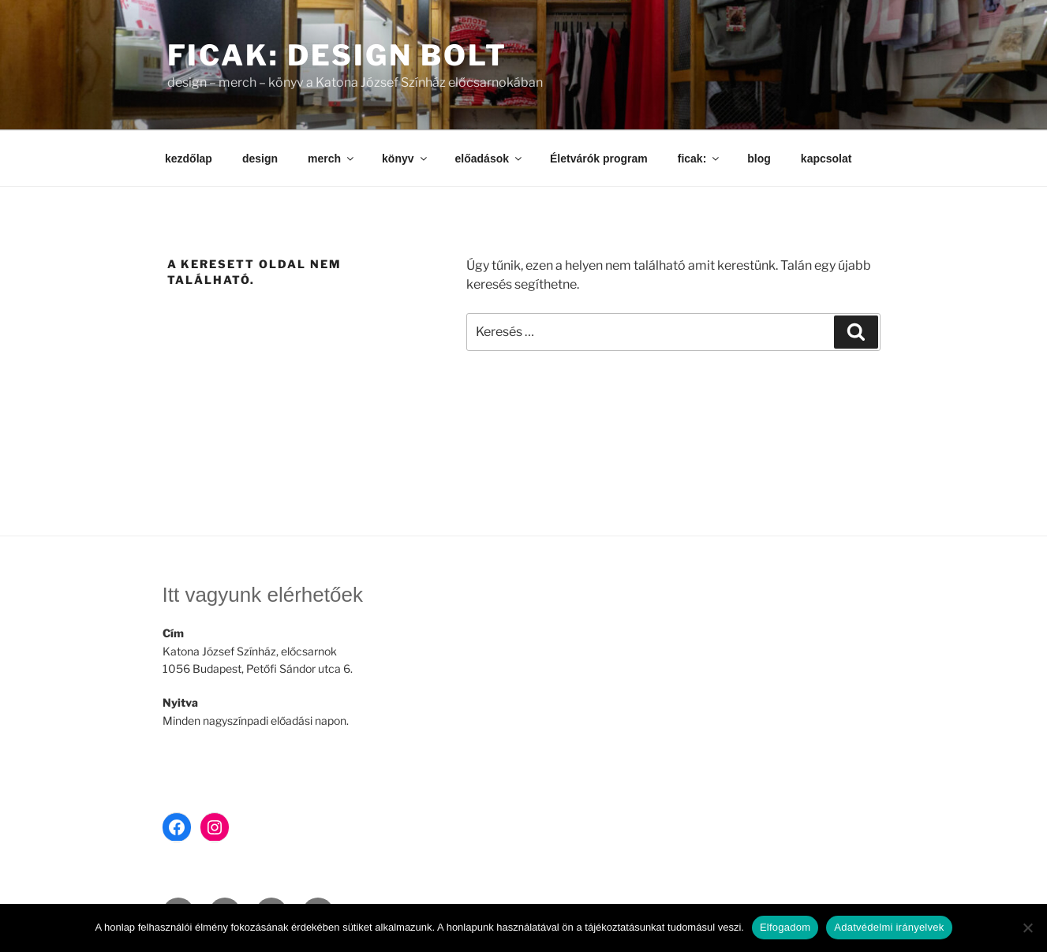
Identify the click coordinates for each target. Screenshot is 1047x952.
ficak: (700, 158)
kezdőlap (188, 158)
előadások (489, 158)
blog (759, 158)
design (260, 158)
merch (332, 158)
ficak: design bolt (337, 55)
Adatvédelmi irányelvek (889, 927)
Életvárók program (599, 158)
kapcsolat (826, 158)
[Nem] (1027, 927)
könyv (405, 158)
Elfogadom (785, 927)
